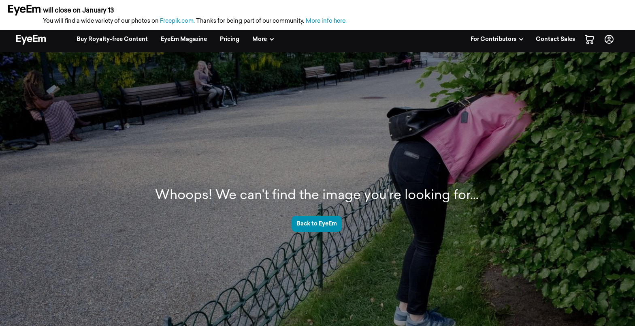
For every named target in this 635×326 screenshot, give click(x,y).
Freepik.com (177, 20)
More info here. (326, 20)
